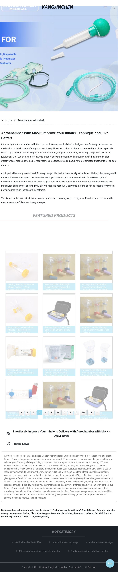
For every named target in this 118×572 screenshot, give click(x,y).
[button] (105, 7)
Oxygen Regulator (39, 516)
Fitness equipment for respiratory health (40, 551)
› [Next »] (97, 412)
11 (90, 412)
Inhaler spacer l (44, 510)
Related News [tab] (18, 444)
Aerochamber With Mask (31, 120)
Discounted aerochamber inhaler (18, 510)
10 (83, 412)
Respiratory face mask (73, 513)
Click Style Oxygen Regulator (46, 513)
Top (110, 562)
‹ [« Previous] (21, 412)
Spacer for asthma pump (65, 542)
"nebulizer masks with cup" (67, 510)
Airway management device (15, 513)
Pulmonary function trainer (15, 516)
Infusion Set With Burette (99, 513)
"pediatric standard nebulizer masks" (90, 551)
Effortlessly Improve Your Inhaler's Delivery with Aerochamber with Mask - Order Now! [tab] (58, 433)
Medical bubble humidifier (29, 542)
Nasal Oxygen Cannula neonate (98, 510)
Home (9, 120)
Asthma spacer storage (101, 542)
